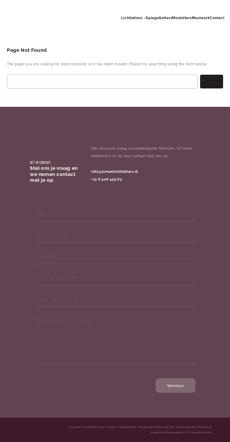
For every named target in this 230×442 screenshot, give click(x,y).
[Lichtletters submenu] (145, 18)
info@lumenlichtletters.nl (114, 171)
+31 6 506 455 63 (106, 179)
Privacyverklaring (199, 432)
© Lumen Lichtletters (83, 427)
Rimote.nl (205, 427)
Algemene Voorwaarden (167, 432)
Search (211, 81)
